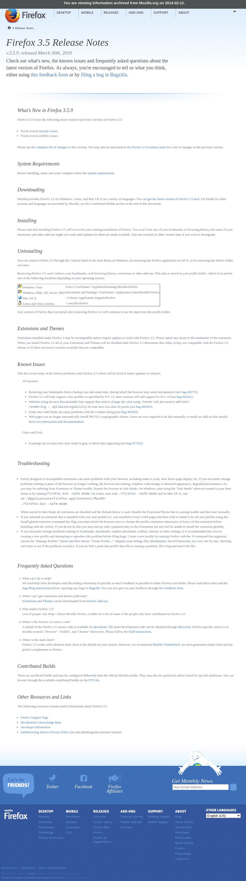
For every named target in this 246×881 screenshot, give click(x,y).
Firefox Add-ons (97, 600)
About (183, 12)
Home (9, 27)
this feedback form (49, 74)
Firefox (16, 813)
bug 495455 (143, 406)
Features (44, 815)
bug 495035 (129, 411)
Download (72, 815)
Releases (111, 12)
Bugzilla (94, 587)
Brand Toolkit (184, 841)
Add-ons (136, 12)
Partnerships (183, 852)
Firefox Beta (101, 826)
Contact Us (182, 857)
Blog (178, 815)
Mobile (87, 12)
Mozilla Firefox (25, 15)
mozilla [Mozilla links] (223, 12)
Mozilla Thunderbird (166, 643)
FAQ (69, 831)
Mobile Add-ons (131, 821)
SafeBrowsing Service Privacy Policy (45, 731)
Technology (46, 831)
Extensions (29, 600)
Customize (45, 821)
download (100, 625)
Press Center (183, 836)
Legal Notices (28, 866)
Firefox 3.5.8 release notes (149, 147)
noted (31, 872)
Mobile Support (158, 821)
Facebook (83, 785)
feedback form (173, 587)
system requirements (100, 173)
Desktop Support (159, 815)
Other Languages (221, 809)
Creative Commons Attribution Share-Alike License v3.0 (32, 876)
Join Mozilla (183, 826)
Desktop (64, 12)
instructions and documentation (62, 421)
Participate (182, 831)
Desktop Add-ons (132, 815)
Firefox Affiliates (115, 787)
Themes (48, 600)
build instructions (140, 630)
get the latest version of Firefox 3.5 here (174, 199)
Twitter (52, 785)
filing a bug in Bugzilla (104, 74)
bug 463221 (184, 397)
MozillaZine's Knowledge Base (41, 721)
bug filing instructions (36, 587)
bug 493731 (189, 392)
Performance (47, 826)
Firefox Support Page (34, 716)
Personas (126, 826)
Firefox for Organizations (102, 838)
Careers (180, 847)
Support (161, 12)
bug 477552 (134, 443)
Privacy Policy (9, 866)
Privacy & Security (51, 836)
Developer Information (35, 726)
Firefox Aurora (103, 821)
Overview (99, 815)
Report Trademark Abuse (53, 866)
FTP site (94, 679)
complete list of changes (51, 147)
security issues (48, 131)
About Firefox (184, 821)
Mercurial (184, 625)
